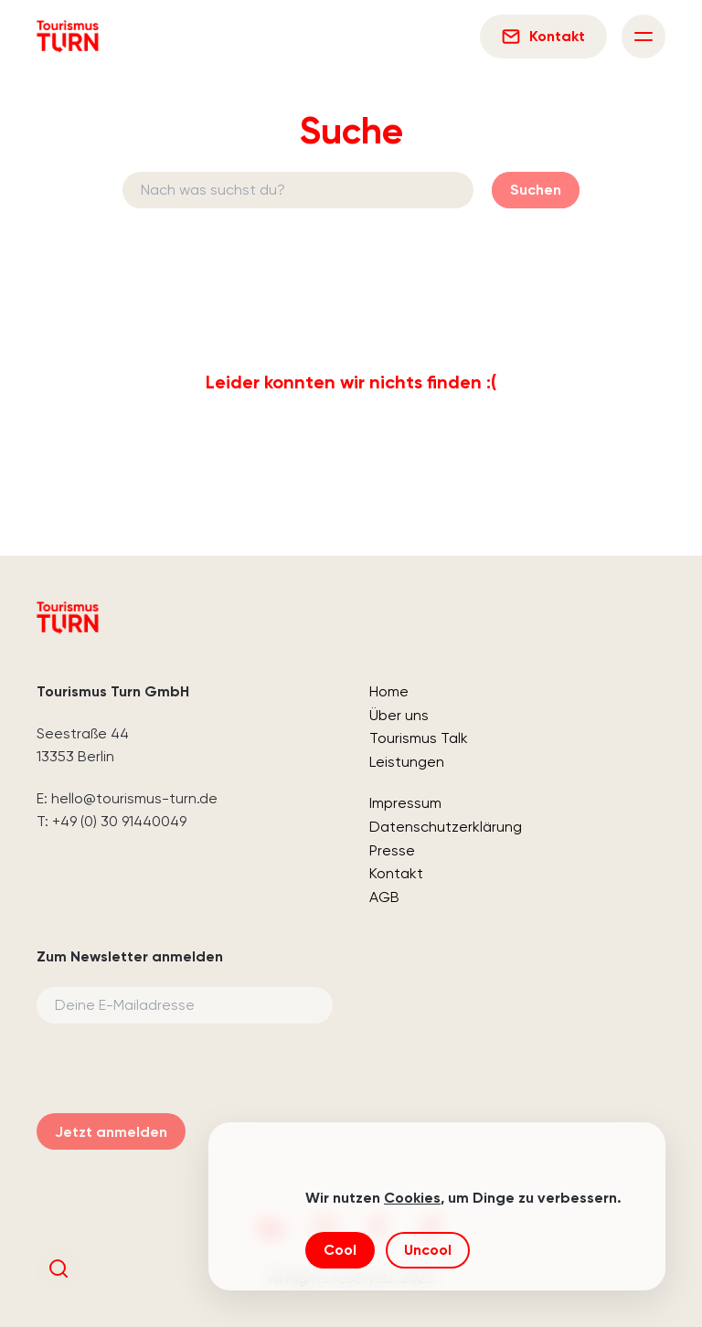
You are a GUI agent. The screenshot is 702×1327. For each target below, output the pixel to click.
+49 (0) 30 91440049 (119, 821)
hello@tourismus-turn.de (134, 798)
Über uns (399, 715)
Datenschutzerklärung (445, 826)
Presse (392, 850)
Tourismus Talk (418, 738)
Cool (340, 1249)
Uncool (428, 1249)
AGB (384, 897)
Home (389, 691)
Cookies (412, 1197)
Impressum (405, 803)
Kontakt (396, 873)
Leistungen (406, 761)
